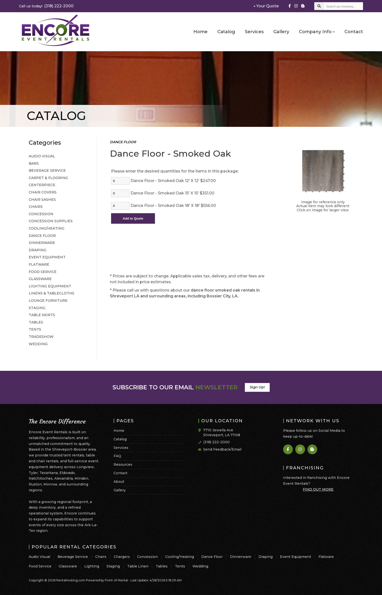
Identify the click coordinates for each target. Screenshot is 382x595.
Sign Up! (257, 387)
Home (200, 31)
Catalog (226, 31)
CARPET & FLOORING (48, 178)
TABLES (36, 322)
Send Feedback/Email (222, 449)
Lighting (91, 566)
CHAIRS (36, 206)
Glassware (68, 566)
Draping (265, 557)
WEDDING (38, 344)
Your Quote (266, 6)
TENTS (35, 329)
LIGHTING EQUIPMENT (50, 286)
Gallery (281, 31)
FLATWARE (39, 264)
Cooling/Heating (179, 557)
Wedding (200, 566)
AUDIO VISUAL (42, 156)
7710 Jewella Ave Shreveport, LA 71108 (221, 432)
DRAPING (37, 250)
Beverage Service (72, 557)
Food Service (40, 566)
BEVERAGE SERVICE (47, 170)
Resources (123, 464)
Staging (113, 566)
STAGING (37, 308)
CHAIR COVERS (43, 192)
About (119, 481)
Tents (180, 566)
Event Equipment (295, 557)
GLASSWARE (40, 279)
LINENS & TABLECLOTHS (51, 293)
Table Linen (137, 566)
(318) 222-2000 (46, 6)
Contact (353, 31)
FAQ (117, 456)
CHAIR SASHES (42, 199)
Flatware (326, 557)
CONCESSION (41, 214)
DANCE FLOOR (42, 235)
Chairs (100, 557)
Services (254, 31)
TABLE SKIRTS (42, 315)
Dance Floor (212, 557)
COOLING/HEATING (46, 228)
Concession (147, 557)
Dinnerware (240, 557)
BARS (34, 163)
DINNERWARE (42, 243)
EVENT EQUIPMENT (47, 257)
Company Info (317, 31)
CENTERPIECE (42, 185)
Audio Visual (39, 557)
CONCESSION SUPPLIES (51, 221)
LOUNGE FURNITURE (48, 300)
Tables (162, 566)
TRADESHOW (41, 336)
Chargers (122, 557)
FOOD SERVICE (43, 272)
